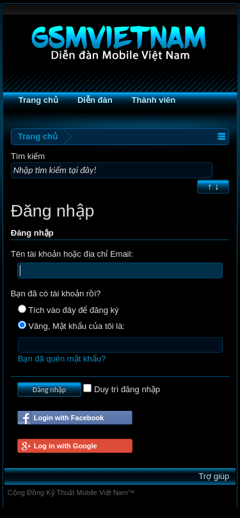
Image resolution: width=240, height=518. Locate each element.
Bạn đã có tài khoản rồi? (56, 293)
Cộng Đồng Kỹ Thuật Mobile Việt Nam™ (71, 492)
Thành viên (154, 100)
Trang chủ (38, 100)
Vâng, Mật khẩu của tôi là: (71, 326)
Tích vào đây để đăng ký (68, 310)
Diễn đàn (95, 100)
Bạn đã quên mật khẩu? (62, 358)
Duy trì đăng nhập (121, 389)
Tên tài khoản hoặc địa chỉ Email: (72, 254)
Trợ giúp (213, 476)
